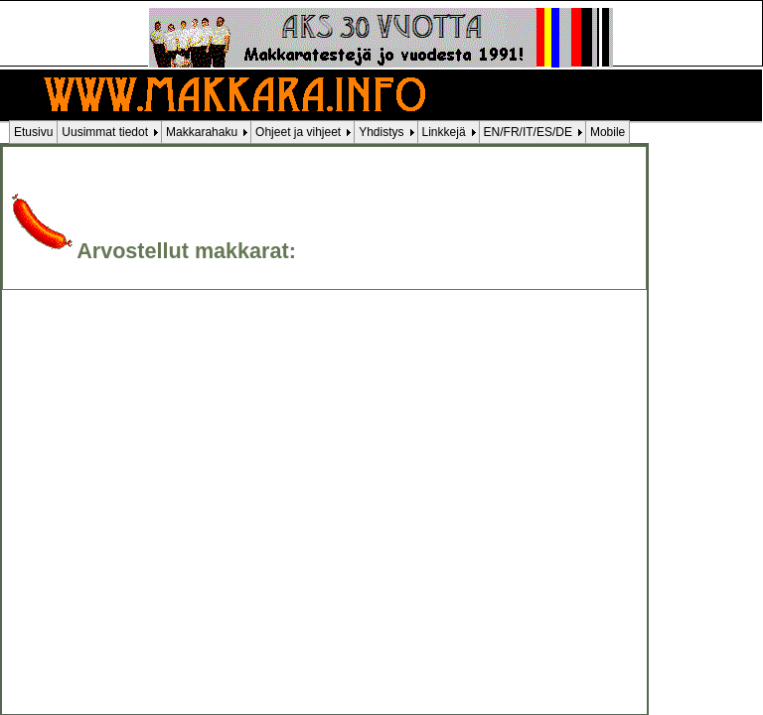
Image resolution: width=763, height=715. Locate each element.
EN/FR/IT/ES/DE (528, 132)
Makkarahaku (201, 132)
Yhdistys (381, 132)
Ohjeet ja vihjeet (298, 132)
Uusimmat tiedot (105, 132)
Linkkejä (444, 132)
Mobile (607, 132)
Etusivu (33, 132)
